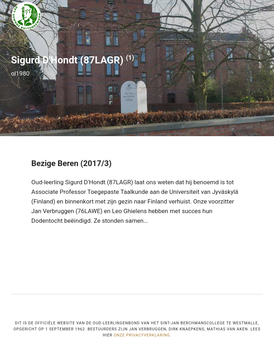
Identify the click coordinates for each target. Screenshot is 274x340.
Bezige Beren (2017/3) (71, 163)
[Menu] (258, 16)
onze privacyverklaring (142, 335)
